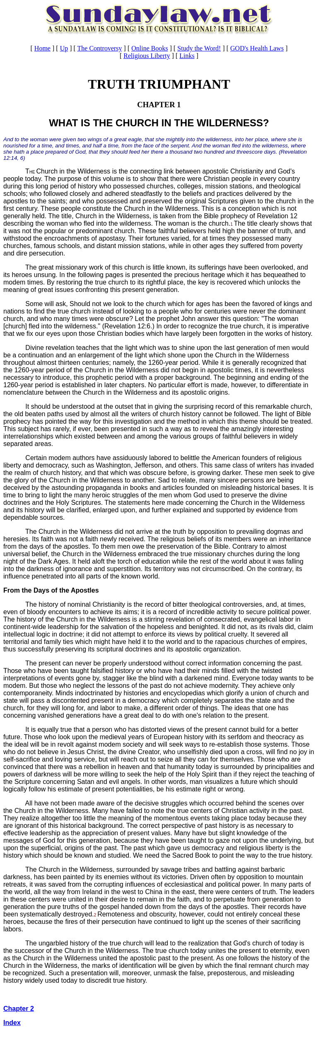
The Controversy (99, 48)
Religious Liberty (146, 55)
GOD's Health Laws (257, 48)
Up (64, 48)
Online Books (149, 48)
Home (42, 48)
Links (186, 55)
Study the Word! (199, 48)
